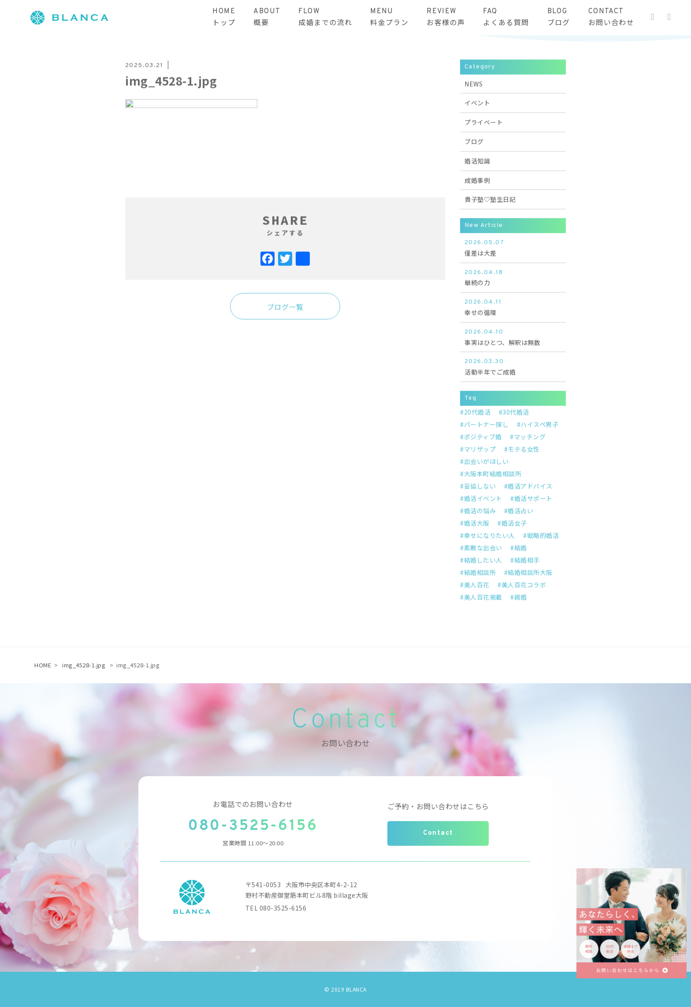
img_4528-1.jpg (83, 665)
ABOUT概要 (266, 17)
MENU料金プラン (389, 17)
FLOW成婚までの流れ (325, 17)
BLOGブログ (558, 17)
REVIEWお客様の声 (446, 17)
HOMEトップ (223, 17)
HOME (42, 665)
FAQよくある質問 (506, 17)
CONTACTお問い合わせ (611, 17)
